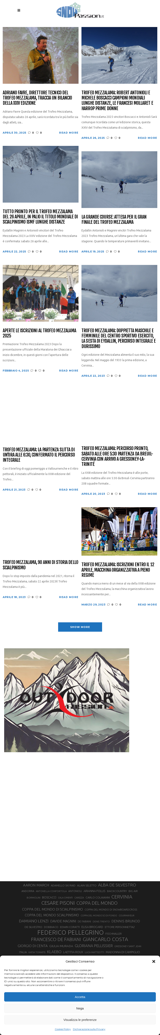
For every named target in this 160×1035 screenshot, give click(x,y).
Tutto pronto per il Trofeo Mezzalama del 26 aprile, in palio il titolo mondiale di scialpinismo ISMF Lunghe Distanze (40, 217)
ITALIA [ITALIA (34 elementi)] (23, 952)
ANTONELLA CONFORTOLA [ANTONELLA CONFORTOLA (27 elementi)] (51, 891)
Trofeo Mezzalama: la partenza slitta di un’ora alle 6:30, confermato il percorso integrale (39, 455)
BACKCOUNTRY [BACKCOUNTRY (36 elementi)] (117, 891)
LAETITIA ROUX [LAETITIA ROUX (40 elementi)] (73, 952)
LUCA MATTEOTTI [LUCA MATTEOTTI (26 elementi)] (94, 952)
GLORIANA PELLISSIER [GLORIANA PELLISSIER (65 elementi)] (94, 946)
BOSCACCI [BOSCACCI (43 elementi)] (49, 897)
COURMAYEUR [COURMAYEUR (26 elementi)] (126, 915)
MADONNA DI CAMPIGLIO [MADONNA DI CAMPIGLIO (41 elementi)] (123, 952)
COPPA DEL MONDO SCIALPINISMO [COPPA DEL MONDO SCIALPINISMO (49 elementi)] (52, 915)
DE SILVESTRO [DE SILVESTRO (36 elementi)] (33, 927)
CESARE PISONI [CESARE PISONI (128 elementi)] (58, 903)
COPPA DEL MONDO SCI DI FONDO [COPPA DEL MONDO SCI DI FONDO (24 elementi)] (99, 915)
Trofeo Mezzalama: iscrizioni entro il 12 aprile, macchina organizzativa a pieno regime (117, 570)
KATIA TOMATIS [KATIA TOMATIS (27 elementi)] (37, 952)
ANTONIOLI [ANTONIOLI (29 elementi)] (75, 891)
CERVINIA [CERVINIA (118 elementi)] (121, 896)
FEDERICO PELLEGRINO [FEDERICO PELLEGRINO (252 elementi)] (70, 932)
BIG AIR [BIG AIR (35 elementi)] (133, 891)
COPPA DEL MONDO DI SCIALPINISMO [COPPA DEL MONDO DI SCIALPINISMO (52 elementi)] (52, 909)
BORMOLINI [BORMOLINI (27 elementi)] (33, 897)
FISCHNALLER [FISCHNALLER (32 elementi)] (113, 933)
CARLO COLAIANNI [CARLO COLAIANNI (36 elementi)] (98, 897)
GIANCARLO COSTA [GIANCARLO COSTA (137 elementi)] (105, 939)
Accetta (80, 997)
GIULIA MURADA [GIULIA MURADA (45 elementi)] (61, 946)
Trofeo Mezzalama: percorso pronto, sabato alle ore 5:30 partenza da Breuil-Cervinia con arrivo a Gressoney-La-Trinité (117, 456)
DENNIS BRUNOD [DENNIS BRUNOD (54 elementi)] (125, 921)
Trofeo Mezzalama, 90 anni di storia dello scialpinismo (40, 565)
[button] (154, 961)
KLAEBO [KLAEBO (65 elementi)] (54, 952)
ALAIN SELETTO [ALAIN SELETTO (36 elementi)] (86, 885)
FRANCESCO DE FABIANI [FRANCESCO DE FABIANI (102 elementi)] (56, 939)
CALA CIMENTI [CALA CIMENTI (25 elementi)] (65, 897)
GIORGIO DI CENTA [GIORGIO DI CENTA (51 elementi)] (33, 946)
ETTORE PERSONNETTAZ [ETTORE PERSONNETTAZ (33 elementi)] (120, 926)
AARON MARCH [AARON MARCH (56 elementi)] (36, 885)
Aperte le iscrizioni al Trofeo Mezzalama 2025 (39, 333)
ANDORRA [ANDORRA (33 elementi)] (27, 891)
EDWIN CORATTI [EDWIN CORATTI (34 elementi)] (70, 927)
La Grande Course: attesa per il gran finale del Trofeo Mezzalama (113, 219)
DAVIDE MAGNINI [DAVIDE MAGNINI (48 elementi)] (63, 921)
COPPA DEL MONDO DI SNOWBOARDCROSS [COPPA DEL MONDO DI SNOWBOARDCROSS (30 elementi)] (111, 909)
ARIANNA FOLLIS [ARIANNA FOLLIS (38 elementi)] (94, 891)
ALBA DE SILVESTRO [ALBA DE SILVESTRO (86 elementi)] (117, 884)
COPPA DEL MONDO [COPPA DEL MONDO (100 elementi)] (97, 903)
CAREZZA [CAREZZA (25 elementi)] (79, 897)
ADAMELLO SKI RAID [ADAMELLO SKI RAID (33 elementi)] (63, 885)
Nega (80, 1008)
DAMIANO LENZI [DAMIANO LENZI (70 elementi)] (34, 921)
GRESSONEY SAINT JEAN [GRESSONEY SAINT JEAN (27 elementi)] (127, 946)
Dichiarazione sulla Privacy (89, 1029)
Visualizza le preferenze (80, 1019)
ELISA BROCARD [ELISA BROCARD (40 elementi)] (92, 927)
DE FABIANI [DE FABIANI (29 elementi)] (84, 921)
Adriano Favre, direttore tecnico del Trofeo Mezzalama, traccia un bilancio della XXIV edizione (37, 98)
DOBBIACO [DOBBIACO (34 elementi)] (51, 927)
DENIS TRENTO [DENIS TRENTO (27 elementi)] (101, 921)
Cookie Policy (63, 1029)
